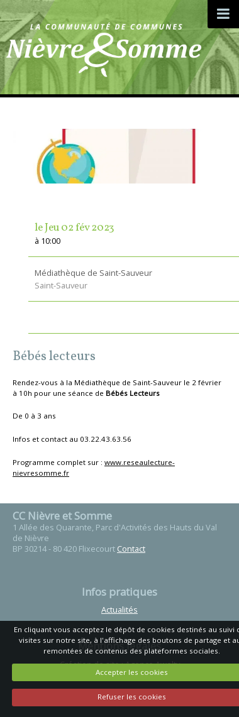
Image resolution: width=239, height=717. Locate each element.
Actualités (119, 609)
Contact (131, 548)
